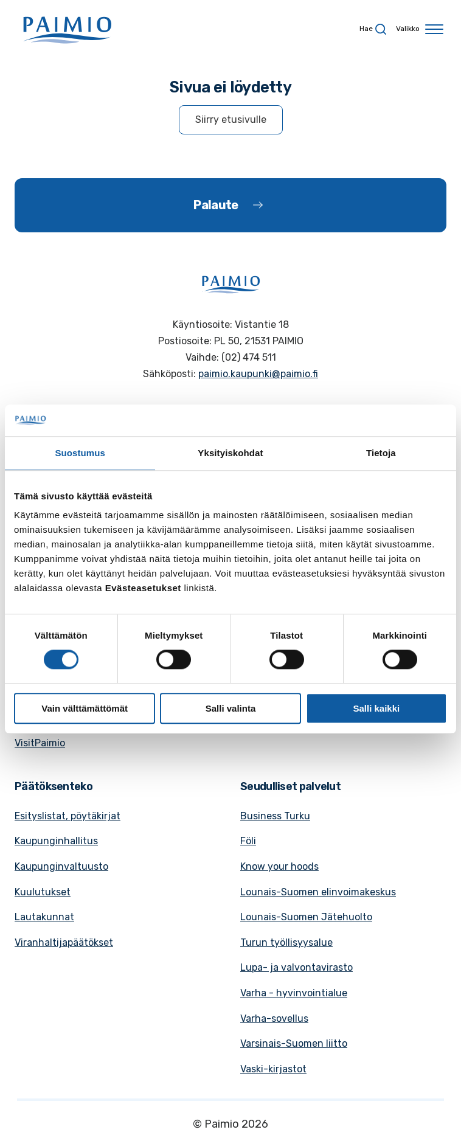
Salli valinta (231, 708)
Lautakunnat (44, 917)
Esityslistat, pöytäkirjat (67, 816)
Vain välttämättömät (84, 708)
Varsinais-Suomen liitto (293, 1043)
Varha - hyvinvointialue (293, 993)
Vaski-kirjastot (273, 1069)
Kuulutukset (43, 892)
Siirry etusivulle (230, 119)
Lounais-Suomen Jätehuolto (306, 917)
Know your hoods (279, 866)
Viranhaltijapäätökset (64, 942)
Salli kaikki (376, 708)
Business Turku (275, 816)
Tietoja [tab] (381, 453)
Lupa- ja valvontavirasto (296, 967)
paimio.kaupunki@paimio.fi (258, 374)
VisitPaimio (40, 743)
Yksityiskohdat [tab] (230, 453)
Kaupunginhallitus (56, 841)
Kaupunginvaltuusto (61, 866)
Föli (248, 841)
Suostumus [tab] (80, 453)
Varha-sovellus (274, 1018)
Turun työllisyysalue (286, 942)
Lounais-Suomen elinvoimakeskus (318, 892)
